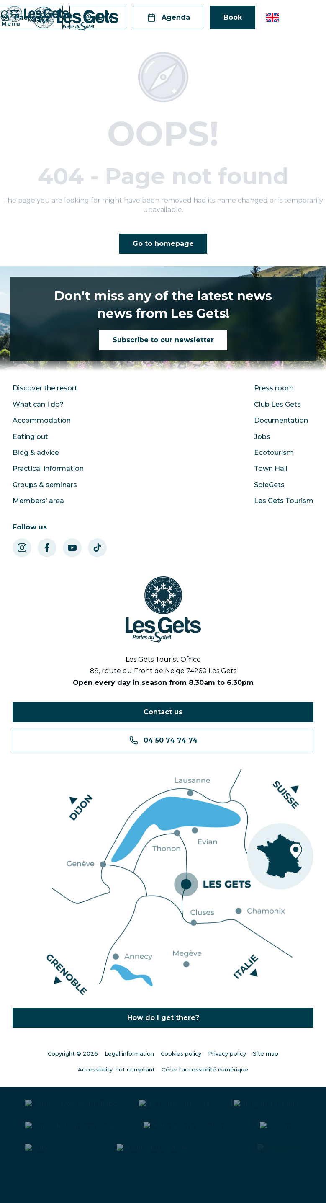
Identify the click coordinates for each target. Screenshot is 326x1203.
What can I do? (38, 404)
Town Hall (270, 468)
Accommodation (42, 420)
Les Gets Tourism (283, 501)
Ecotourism (274, 453)
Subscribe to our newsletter (163, 340)
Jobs (262, 437)
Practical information (48, 468)
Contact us (163, 712)
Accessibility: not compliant (116, 1069)
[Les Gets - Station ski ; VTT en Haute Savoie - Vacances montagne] (37, 15)
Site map (265, 1053)
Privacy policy (227, 1053)
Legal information (129, 1053)
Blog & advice (36, 453)
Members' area (38, 501)
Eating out (30, 437)
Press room (274, 388)
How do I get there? (163, 1018)
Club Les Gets (277, 404)
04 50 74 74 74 (163, 741)
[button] (273, 17)
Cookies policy (181, 1053)
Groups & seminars (45, 485)
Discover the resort (45, 388)
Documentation (281, 420)
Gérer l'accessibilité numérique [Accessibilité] (205, 1069)
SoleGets (269, 485)
